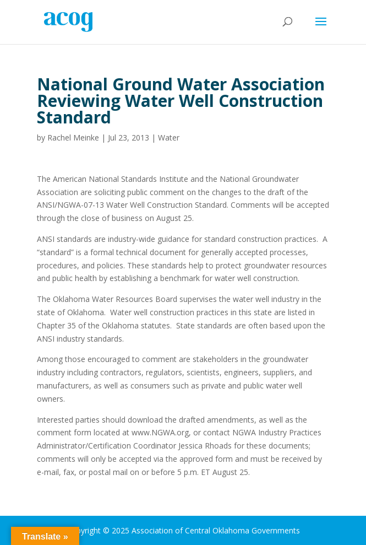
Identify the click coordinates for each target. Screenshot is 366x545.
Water (168, 137)
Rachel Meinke (73, 137)
